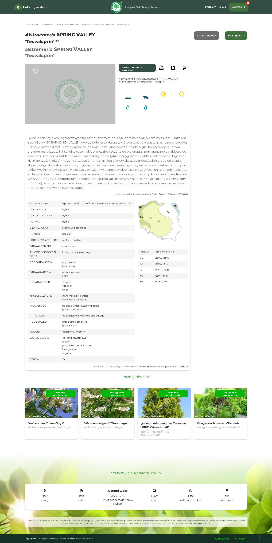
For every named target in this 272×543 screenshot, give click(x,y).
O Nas (222, 7)
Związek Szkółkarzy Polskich (173, 194)
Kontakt (210, 7)
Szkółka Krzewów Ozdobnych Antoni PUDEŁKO (163, 366)
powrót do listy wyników (132, 68)
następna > (236, 35)
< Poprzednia (206, 35)
